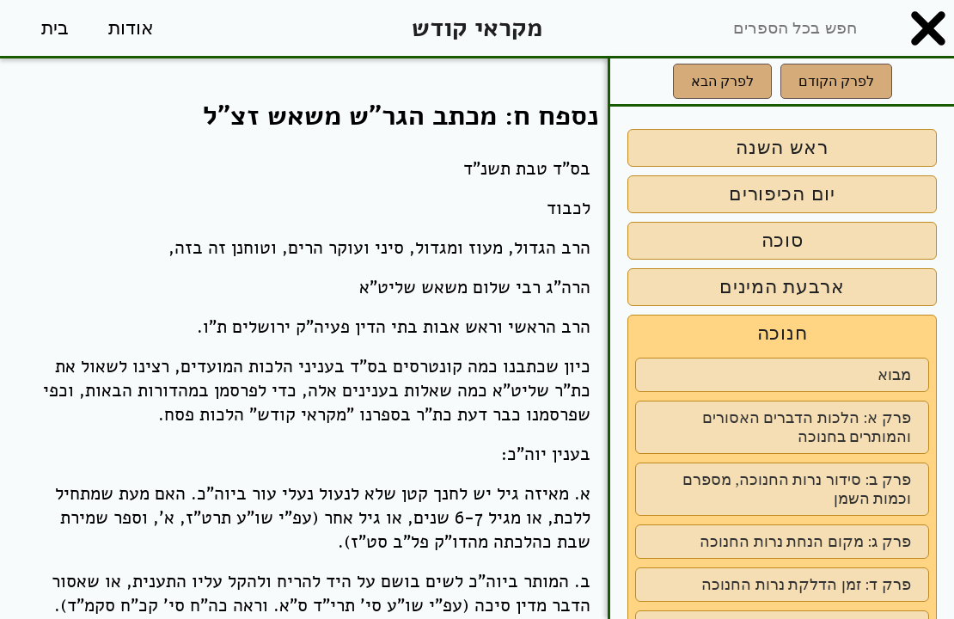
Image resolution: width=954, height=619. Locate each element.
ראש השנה (782, 147)
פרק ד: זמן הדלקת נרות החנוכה (806, 584)
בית (55, 28)
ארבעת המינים (782, 286)
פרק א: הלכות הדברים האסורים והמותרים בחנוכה (806, 427)
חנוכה (782, 333)
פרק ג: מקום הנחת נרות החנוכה (805, 541)
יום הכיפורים (782, 194)
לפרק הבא (722, 81)
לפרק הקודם (836, 81)
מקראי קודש (477, 28)
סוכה (782, 240)
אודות (131, 28)
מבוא (894, 374)
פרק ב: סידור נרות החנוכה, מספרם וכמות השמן (796, 489)
